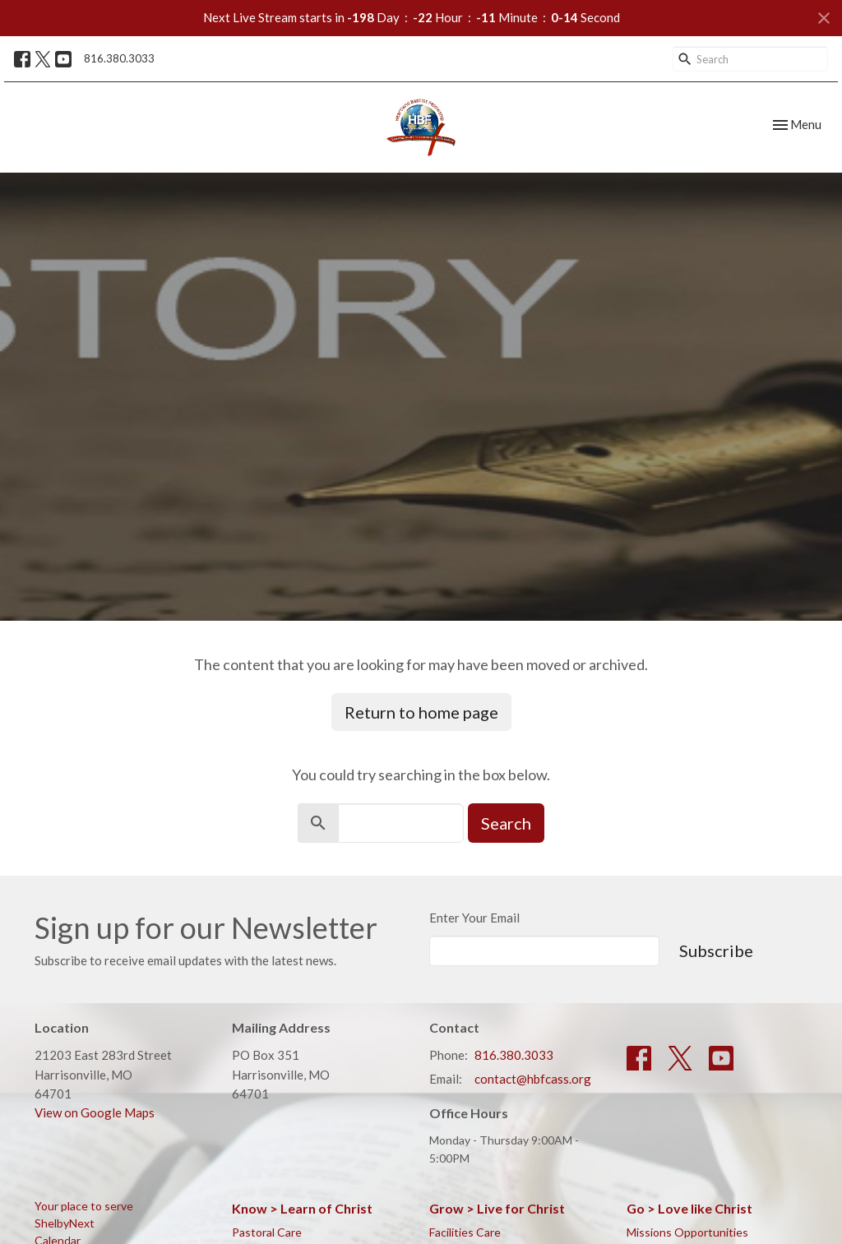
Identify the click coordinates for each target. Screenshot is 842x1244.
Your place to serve (84, 1206)
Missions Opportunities (687, 1232)
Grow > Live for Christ (497, 1208)
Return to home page (421, 712)
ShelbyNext (65, 1223)
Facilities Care (465, 1232)
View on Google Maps (95, 1112)
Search (506, 823)
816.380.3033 (119, 58)
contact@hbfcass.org (532, 1078)
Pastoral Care (267, 1232)
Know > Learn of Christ (302, 1208)
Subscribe (716, 950)
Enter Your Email (474, 917)
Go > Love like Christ (689, 1208)
